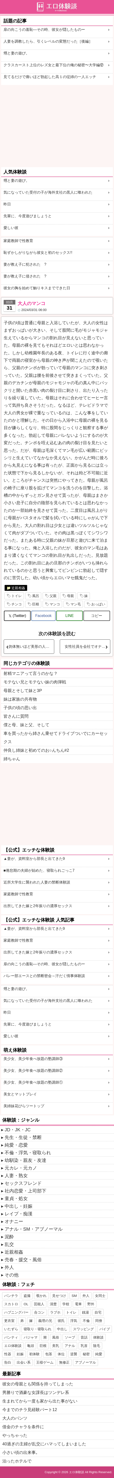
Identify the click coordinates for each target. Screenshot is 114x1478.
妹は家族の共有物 (20, 699)
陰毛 (96, 1346)
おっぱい (98, 604)
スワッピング (83, 1329)
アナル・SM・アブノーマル (34, 1229)
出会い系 (24, 1362)
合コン (39, 1312)
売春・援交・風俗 (23, 1259)
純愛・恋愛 (16, 1145)
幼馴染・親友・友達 (25, 1160)
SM (74, 1296)
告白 (7, 1362)
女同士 (100, 1296)
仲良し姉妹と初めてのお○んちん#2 (36, 750)
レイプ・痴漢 (18, 1213)
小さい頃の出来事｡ (20, 1452)
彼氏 (61, 1321)
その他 (12, 1274)
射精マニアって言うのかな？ (30, 673)
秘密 (86, 1354)
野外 (90, 1304)
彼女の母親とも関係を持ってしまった (37, 1384)
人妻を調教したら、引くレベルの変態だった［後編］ (47, 41)
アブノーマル (85, 1362)
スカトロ (11, 1304)
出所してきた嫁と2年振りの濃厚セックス (37, 906)
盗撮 (27, 1296)
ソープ (70, 1337)
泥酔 (9, 1236)
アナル (70, 1346)
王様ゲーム (45, 1362)
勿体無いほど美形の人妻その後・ (31, 646)
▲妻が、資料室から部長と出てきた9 (34, 859)
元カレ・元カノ (21, 1167)
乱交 (9, 1244)
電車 (78, 1304)
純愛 (98, 1354)
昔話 (84, 1337)
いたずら (11, 1329)
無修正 (64, 1362)
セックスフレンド (23, 1183)
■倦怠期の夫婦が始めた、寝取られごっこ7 (39, 870)
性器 (7, 1354)
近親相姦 (18, 588)
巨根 (35, 604)
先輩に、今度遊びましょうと (27, 216)
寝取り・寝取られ (37, 1329)
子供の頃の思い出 (20, 707)
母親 (70, 596)
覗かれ (41, 1296)
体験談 (98, 1337)
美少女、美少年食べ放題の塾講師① (33, 1082)
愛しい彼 (10, 228)
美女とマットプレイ (20, 1094)
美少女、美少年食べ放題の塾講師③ (33, 1059)
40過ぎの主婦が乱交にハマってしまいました (44, 1444)
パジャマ (31, 1337)
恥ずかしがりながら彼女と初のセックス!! (37, 253)
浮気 (73, 1321)
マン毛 (75, 604)
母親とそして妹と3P (22, 690)
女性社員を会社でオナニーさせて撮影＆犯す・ (87, 646)
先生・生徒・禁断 (23, 1137)
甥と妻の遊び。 (16, 53)
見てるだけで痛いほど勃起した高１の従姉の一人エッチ (49, 77)
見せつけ (59, 1296)
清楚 (53, 1304)
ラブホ (55, 1312)
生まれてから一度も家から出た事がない (39, 1401)
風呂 (35, 596)
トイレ (16, 596)
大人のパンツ (14, 1418)
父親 (53, 596)
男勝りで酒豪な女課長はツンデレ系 (35, 1392)
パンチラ (11, 1296)
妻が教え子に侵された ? (24, 276)
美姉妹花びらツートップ (23, 1106)
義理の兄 (45, 1321)
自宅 (98, 1312)
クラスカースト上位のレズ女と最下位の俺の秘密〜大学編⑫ (53, 65)
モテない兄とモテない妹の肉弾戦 (34, 682)
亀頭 (30, 1346)
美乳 (55, 1346)
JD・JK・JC (18, 1129)
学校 (65, 1304)
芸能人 (39, 1304)
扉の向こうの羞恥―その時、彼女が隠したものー (44, 29)
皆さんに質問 (15, 716)
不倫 (86, 1321)
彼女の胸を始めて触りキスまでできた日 (36, 288)
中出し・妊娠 (18, 1206)
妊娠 (20, 1354)
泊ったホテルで (17, 1461)
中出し (62, 1329)
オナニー (14, 1221)
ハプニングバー (16, 1312)
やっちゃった (14, 1435)
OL (26, 1304)
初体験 (34, 1354)
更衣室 (9, 1321)
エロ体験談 (13, 1346)
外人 (9, 1267)
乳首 (84, 1346)
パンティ (11, 1337)
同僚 (98, 1321)
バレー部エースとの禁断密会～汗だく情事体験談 (44, 976)
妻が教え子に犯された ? (24, 264)
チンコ (16, 604)
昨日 (7, 204)
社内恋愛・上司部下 (25, 1190)
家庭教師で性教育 (18, 241)
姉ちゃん (11, 759)
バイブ (104, 1329)
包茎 (48, 1354)
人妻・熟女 (16, 1175)
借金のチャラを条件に (23, 1427)
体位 (61, 1354)
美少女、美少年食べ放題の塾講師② (33, 1070)
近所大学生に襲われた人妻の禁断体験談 (36, 882)
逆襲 (73, 1354)
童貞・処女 (16, 1198)
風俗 (55, 1337)
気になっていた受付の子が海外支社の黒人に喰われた (47, 192)
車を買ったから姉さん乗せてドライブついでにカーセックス (55, 737)
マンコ (55, 604)
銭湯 (85, 1312)
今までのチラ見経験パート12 (29, 1409)
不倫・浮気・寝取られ (28, 1152)
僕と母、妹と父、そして (26, 725)
